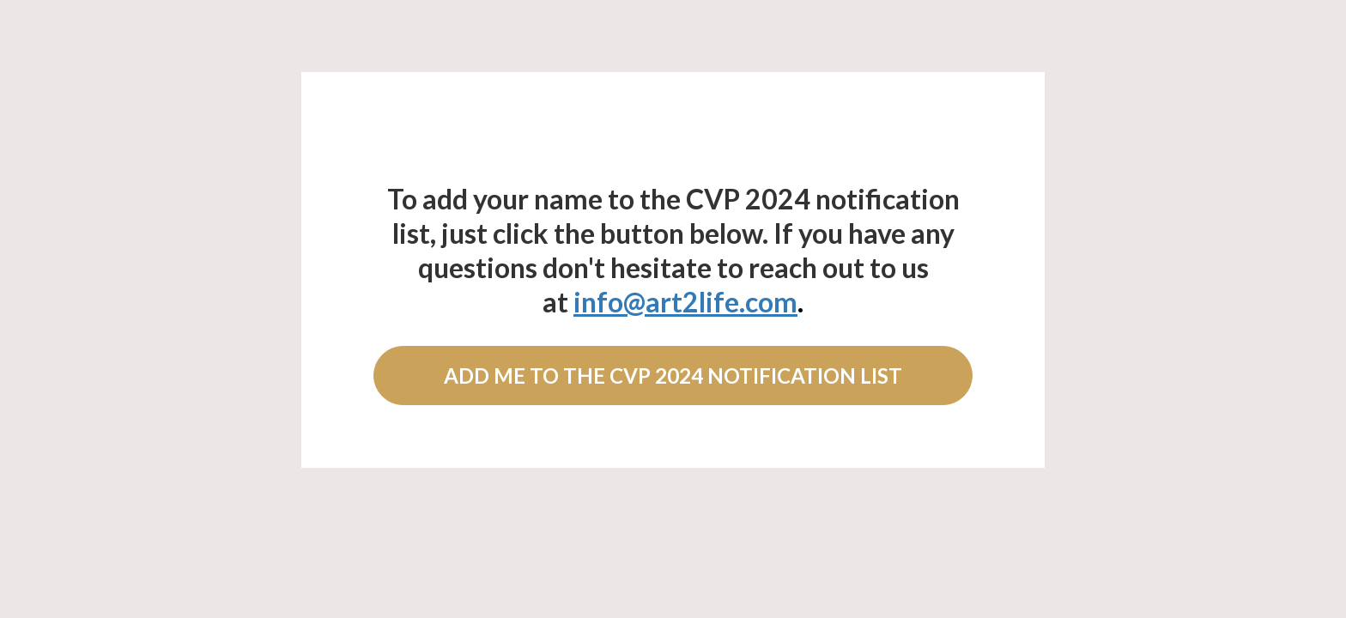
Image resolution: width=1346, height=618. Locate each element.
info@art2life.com (685, 301)
